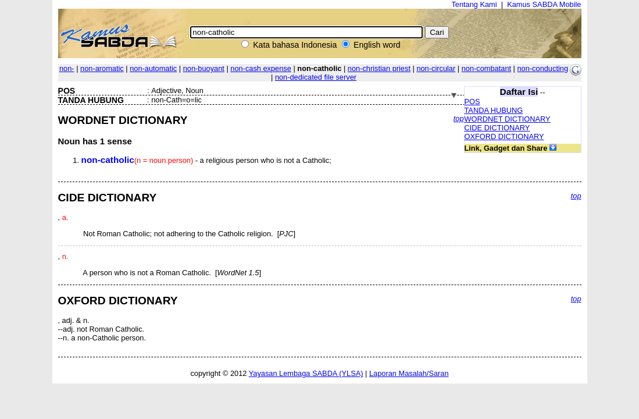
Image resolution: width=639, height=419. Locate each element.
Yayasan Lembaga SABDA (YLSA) (306, 373)
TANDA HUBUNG (494, 110)
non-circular (435, 68)
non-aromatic (102, 68)
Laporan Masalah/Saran (409, 373)
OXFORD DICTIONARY (504, 136)
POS (472, 101)
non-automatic (153, 68)
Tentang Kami (474, 4)
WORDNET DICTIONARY (508, 119)
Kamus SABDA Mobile (544, 4)
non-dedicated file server (315, 77)
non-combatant (486, 68)
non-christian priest (379, 68)
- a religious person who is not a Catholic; (206, 160)
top (459, 118)
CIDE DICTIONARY (497, 127)
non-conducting (543, 68)
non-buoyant (203, 68)
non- (66, 68)
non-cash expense (260, 68)
